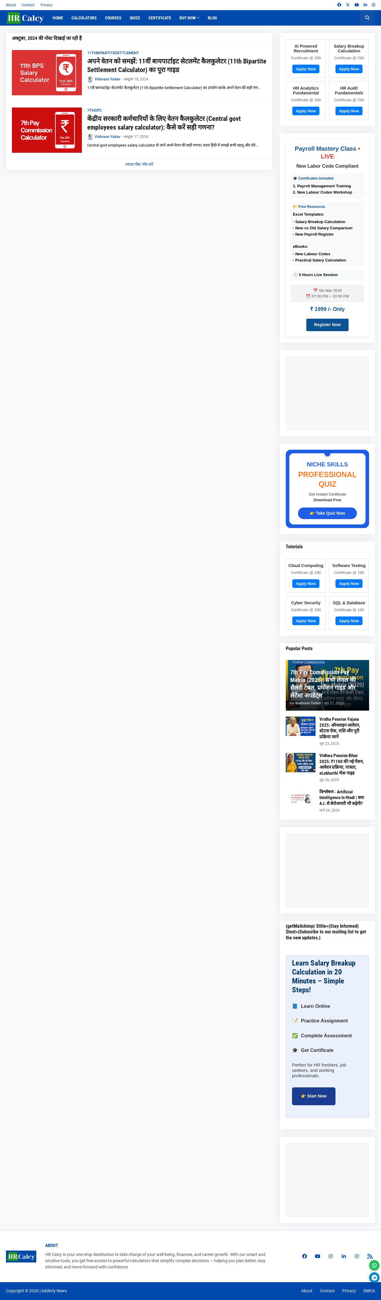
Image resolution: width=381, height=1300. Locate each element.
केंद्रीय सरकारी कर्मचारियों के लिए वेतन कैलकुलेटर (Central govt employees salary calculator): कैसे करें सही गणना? (164, 123)
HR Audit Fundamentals (349, 90)
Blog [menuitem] (212, 17)
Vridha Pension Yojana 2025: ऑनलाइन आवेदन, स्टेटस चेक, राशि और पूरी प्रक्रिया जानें (339, 728)
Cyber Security (306, 602)
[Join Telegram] (374, 1277)
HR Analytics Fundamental (306, 90)
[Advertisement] (333, 393)
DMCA (369, 1290)
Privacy (46, 5)
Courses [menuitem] (113, 17)
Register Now (327, 324)
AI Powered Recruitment (306, 48)
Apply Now (306, 69)
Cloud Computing (305, 565)
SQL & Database (349, 602)
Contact (28, 5)
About (11, 5)
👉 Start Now (314, 1096)
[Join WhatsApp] (374, 1265)
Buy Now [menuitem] (187, 17)
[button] (367, 18)
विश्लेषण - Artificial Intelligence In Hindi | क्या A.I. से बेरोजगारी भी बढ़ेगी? (341, 797)
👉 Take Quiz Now (327, 513)
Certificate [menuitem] (160, 17)
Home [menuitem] (58, 17)
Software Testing (349, 565)
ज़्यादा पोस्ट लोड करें (139, 164)
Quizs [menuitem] (135, 17)
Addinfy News (54, 1290)
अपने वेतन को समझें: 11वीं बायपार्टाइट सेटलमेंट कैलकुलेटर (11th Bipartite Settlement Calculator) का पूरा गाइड (176, 65)
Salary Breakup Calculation (349, 48)
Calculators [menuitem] (84, 17)
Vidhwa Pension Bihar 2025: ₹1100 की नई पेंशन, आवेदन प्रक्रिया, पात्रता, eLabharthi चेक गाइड (341, 764)
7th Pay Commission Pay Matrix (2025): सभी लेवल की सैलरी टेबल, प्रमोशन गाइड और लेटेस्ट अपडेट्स (323, 684)
